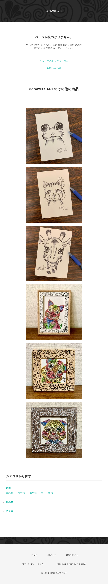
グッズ (9, 511)
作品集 (9, 502)
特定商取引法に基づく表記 (71, 564)
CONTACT (72, 555)
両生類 (33, 493)
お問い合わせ (54, 68)
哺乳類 (9, 493)
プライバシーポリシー (34, 564)
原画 (8, 488)
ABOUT (51, 555)
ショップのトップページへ (54, 61)
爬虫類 (21, 493)
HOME (33, 555)
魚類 (50, 493)
